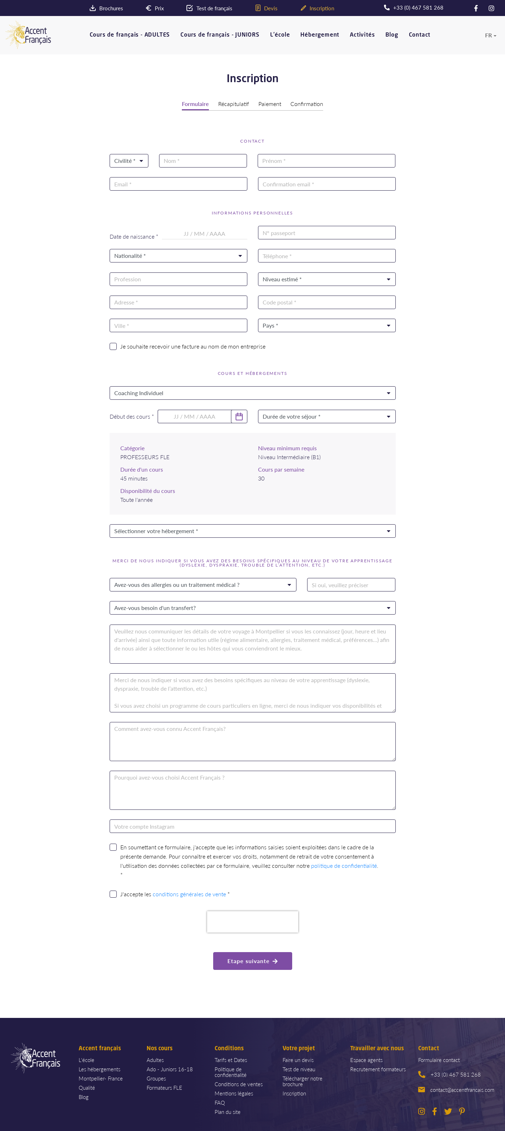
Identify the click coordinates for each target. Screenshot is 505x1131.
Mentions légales (234, 1092)
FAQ (220, 1101)
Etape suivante (252, 960)
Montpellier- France (101, 1077)
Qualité (87, 1086)
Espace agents (366, 1059)
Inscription (294, 1092)
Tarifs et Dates (231, 1059)
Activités (362, 35)
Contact (420, 35)
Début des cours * (132, 416)
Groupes (156, 1077)
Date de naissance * (134, 236)
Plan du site (228, 1111)
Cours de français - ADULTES (130, 35)
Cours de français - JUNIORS (219, 35)
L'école (280, 35)
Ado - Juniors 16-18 (170, 1068)
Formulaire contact (439, 1059)
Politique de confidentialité (231, 1071)
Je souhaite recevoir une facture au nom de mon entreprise (192, 345)
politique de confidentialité (344, 865)
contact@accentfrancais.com (456, 1089)
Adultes (155, 1059)
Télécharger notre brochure (302, 1080)
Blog (391, 35)
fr (488, 35)
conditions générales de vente (189, 893)
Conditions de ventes (239, 1083)
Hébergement (319, 35)
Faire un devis (298, 1059)
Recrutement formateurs (378, 1068)
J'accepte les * (175, 893)
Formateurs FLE (164, 1086)
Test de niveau (299, 1068)
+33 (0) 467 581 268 (449, 1073)
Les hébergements (99, 1068)
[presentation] (252, 921)
